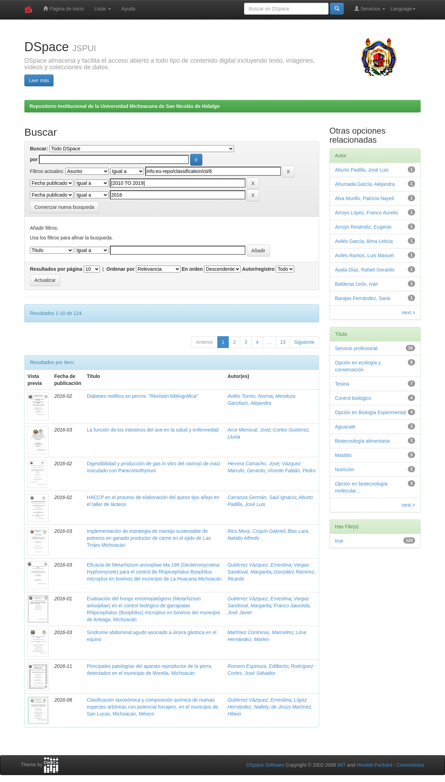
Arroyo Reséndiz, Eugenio (363, 227)
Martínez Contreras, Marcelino (260, 632)
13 (283, 342)
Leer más (39, 80)
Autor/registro (258, 269)
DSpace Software (265, 765)
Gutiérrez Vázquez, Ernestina (259, 565)
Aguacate (345, 426)
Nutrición (344, 469)
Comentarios (410, 765)
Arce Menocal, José (248, 430)
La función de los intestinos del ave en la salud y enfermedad (153, 430)
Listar (102, 8)
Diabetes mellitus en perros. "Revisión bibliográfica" (142, 396)
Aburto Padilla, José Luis (362, 170)
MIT (341, 765)
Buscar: (39, 148)
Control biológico (353, 398)
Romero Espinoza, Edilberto (257, 666)
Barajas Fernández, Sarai (362, 298)
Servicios (369, 8)
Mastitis (343, 455)
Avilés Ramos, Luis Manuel (364, 255)
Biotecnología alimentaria (362, 441)
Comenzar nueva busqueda (64, 207)
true (339, 541)
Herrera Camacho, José (253, 463)
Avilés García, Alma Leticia (364, 241)
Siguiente (304, 342)
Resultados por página (56, 269)
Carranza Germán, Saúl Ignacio (261, 497)
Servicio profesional (356, 348)
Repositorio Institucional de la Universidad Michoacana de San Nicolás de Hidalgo (125, 106)
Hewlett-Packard (374, 765)
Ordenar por (120, 269)
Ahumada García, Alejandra (365, 184)
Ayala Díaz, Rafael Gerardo (365, 269)
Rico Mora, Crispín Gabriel (256, 531)
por (34, 159)
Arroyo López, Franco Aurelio (366, 212)
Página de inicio (63, 8)
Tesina (342, 384)
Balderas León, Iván (357, 284)
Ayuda (128, 8)
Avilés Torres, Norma (250, 396)
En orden (192, 269)
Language (402, 8)
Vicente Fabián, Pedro (292, 470)
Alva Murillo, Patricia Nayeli (364, 198)
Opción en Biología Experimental (370, 412)
